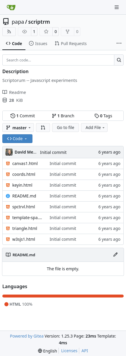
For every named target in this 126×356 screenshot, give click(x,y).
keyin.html (22, 185)
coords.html (23, 174)
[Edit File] (115, 255)
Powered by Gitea (27, 336)
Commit (23, 115)
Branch (63, 115)
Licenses (69, 350)
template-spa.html (28, 217)
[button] (43, 127)
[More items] (119, 43)
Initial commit (53, 152)
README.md (24, 196)
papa (18, 22)
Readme (14, 92)
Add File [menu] (96, 127)
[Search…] (119, 60)
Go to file (65, 127)
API (85, 350)
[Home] (11, 7)
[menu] (47, 351)
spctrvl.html (23, 206)
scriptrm (39, 22)
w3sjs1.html (23, 239)
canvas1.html (25, 163)
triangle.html (24, 228)
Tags (103, 115)
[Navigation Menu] (117, 7)
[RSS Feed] (9, 31)
